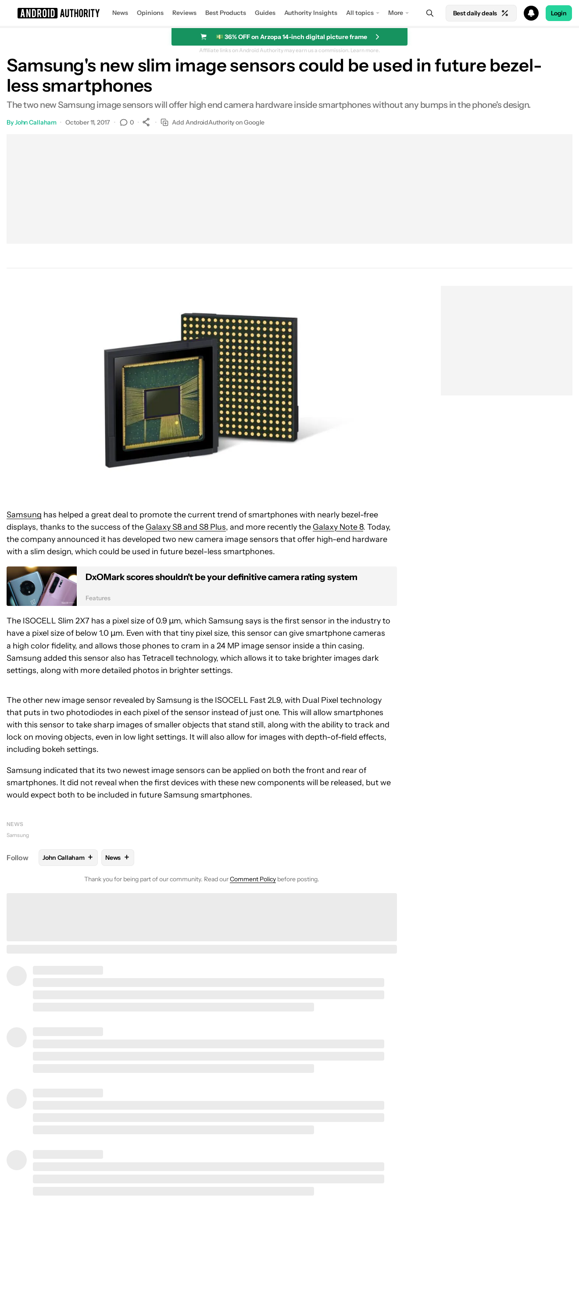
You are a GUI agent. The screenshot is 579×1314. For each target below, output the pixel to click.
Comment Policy (253, 879)
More (395, 13)
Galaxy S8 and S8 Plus (186, 527)
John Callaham (36, 122)
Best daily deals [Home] (481, 13)
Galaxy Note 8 (338, 527)
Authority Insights (310, 13)
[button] (289, 13)
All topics (360, 13)
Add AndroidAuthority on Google (212, 122)
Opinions (150, 13)
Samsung (24, 515)
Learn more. (365, 50)
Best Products (225, 13)
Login (559, 13)
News (120, 13)
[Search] (430, 13)
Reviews (184, 13)
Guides (265, 13)
